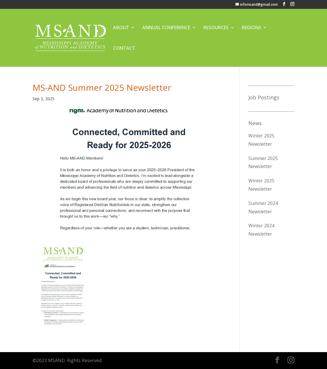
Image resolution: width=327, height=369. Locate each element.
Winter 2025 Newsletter (261, 140)
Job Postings (263, 97)
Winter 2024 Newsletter (261, 229)
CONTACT (124, 48)
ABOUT (121, 28)
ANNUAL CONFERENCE (166, 28)
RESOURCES (216, 28)
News (255, 123)
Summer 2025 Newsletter (263, 162)
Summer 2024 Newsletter (263, 207)
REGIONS (251, 28)
